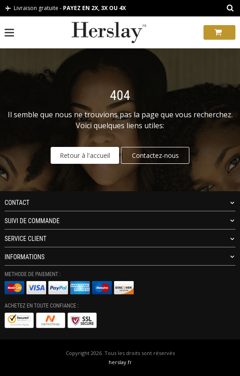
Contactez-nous (155, 155)
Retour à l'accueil (85, 155)
